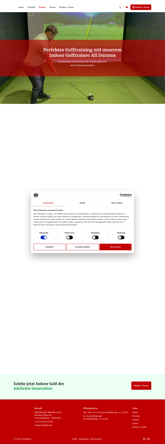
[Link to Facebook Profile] (144, 439)
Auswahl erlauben (82, 247)
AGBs (74, 439)
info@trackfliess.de (43, 425)
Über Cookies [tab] (116, 203)
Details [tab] (82, 203)
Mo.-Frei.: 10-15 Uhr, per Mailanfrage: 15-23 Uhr (106, 412)
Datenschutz (96, 439)
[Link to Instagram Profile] (148, 439)
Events (53, 7)
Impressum (84, 439)
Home (21, 7)
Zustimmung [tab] (48, 203)
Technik (31, 7)
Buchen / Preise (66, 7)
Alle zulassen (115, 247)
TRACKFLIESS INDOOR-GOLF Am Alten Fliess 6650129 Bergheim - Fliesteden (47, 415)
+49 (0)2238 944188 (43, 421)
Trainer (42, 7)
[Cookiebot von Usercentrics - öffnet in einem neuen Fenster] (121, 195)
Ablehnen (49, 247)
